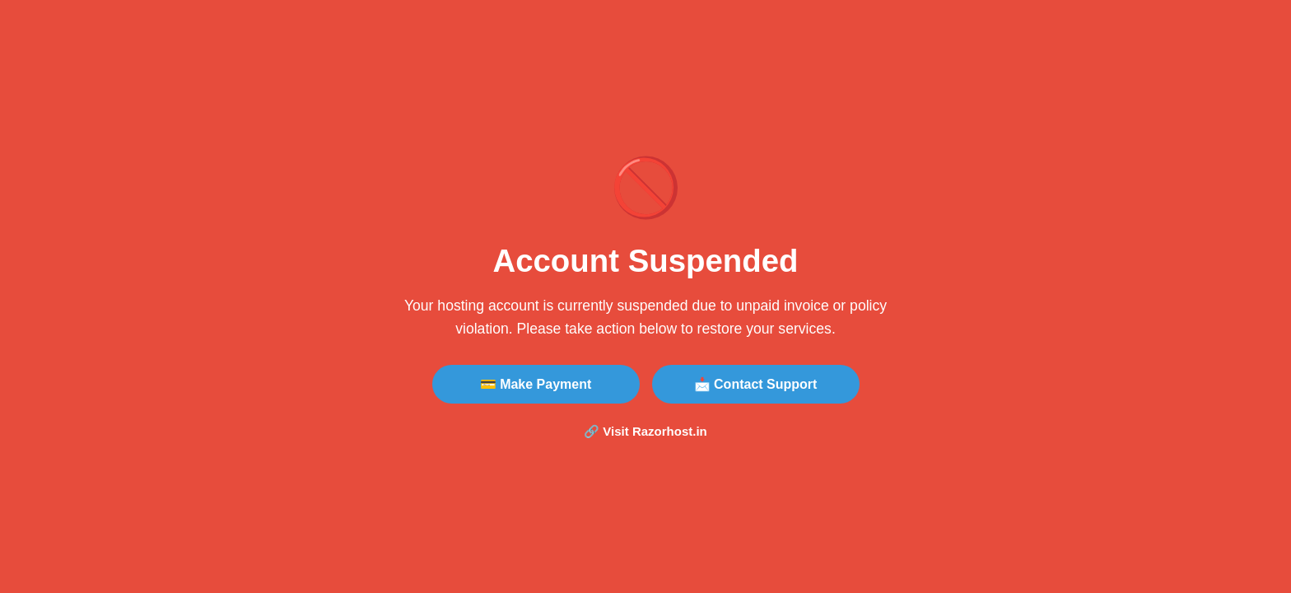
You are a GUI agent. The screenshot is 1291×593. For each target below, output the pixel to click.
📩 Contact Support (756, 384)
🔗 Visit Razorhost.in (645, 431)
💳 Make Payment (536, 384)
